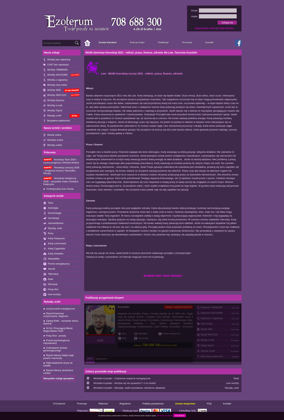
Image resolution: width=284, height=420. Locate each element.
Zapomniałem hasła (205, 28)
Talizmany (50, 274)
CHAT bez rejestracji (56, 64)
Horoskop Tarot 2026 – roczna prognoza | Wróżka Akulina (61, 161)
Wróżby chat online (55, 85)
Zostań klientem (225, 28)
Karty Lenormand (54, 243)
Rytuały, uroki (61, 116)
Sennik (49, 269)
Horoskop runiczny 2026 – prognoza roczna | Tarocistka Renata (61, 170)
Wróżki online (52, 135)
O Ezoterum (59, 403)
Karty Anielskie (53, 253)
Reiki (48, 279)
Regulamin (125, 403)
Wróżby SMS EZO (61, 95)
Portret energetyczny (56, 263)
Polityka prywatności (153, 403)
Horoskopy (51, 218)
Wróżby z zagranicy (55, 80)
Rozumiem (179, 415)
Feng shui (50, 289)
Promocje (82, 403)
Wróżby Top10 (52, 110)
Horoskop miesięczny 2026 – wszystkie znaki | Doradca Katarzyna (60, 181)
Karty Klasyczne (54, 238)
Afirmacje (50, 284)
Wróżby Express (53, 100)
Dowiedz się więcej (164, 415)
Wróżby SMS (61, 90)
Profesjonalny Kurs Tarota (58, 189)
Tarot (48, 203)
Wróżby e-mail (52, 105)
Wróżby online (52, 145)
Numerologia (52, 213)
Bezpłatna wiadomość (56, 120)
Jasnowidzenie (53, 223)
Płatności (103, 403)
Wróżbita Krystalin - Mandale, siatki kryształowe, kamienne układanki (129, 387)
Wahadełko (51, 258)
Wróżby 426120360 (61, 74)
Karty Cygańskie (54, 248)
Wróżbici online (53, 140)
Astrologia (50, 208)
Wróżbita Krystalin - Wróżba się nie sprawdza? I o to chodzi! (124, 383)
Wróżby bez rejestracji (56, 59)
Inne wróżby (52, 294)
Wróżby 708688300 (55, 69)
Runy (48, 233)
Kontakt (227, 403)
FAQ (209, 403)
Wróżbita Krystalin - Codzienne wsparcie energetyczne (121, 378)
